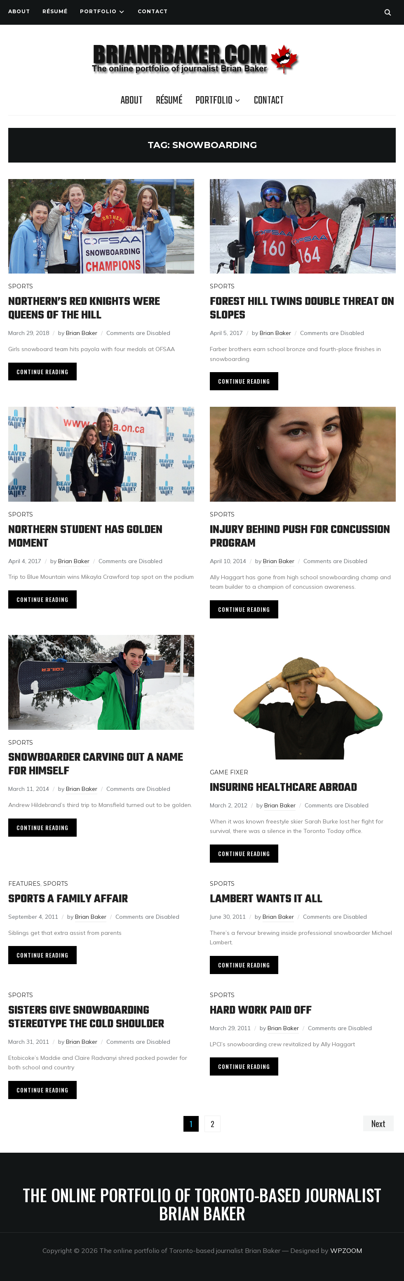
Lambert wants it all (266, 899)
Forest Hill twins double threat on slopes (302, 308)
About (19, 11)
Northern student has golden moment (85, 536)
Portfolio (98, 11)
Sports (20, 286)
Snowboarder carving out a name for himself (95, 764)
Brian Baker (81, 333)
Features (24, 883)
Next (378, 1123)
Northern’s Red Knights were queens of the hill (84, 308)
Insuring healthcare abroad (283, 788)
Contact (153, 11)
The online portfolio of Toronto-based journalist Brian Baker (202, 1203)
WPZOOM (346, 1250)
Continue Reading (42, 371)
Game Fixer (229, 772)
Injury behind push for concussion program (300, 536)
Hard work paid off (261, 1010)
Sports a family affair (68, 899)
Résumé (55, 11)
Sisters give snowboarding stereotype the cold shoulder (86, 1017)
